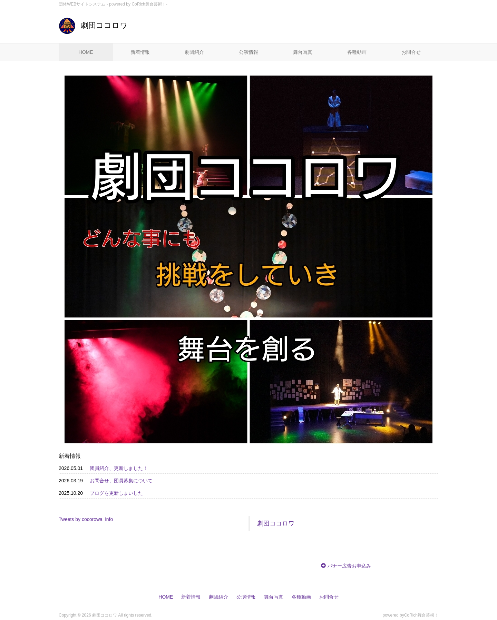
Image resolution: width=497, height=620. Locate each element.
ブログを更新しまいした (116, 493)
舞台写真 (302, 52)
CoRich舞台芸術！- (149, 4)
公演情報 (248, 52)
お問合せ (411, 52)
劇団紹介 (194, 52)
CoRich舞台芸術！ (421, 615)
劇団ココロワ (93, 25)
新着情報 (140, 52)
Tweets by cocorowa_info (86, 519)
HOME (86, 52)
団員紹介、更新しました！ (119, 468)
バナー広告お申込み (349, 566)
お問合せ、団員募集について (121, 480)
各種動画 (357, 52)
